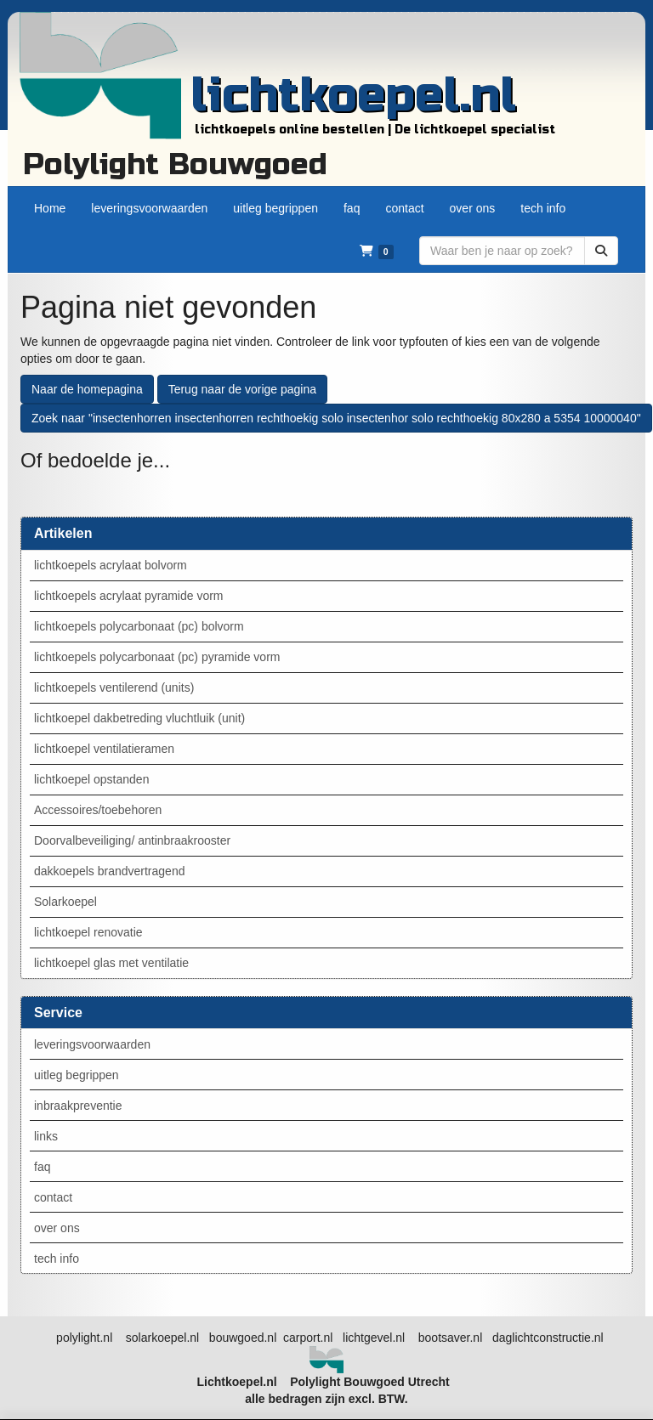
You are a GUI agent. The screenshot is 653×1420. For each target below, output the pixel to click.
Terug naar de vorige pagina (242, 389)
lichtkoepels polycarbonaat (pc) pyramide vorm (157, 657)
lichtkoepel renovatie (88, 932)
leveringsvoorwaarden (92, 1044)
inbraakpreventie (78, 1105)
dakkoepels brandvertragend (109, 871)
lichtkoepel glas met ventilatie (111, 963)
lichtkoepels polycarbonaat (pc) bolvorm (139, 626)
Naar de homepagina (87, 389)
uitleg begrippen (76, 1075)
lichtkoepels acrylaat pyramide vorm (129, 596)
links (46, 1136)
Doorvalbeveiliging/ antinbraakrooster (132, 840)
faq (42, 1167)
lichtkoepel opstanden (91, 779)
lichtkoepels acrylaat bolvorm (110, 565)
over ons (57, 1228)
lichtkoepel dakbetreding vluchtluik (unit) (139, 718)
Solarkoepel (65, 901)
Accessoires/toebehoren (98, 810)
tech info (56, 1258)
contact (53, 1197)
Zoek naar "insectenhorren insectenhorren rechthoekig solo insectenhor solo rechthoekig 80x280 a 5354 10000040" (336, 418)
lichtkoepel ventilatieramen (104, 748)
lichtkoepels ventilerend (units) (114, 687)
